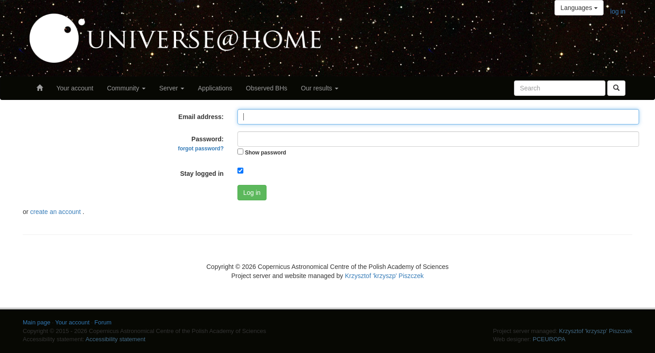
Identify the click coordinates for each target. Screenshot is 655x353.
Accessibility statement (116, 339)
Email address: (201, 116)
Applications (215, 88)
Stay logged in (202, 173)
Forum (103, 322)
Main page (36, 322)
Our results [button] (319, 88)
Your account (74, 88)
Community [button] (126, 88)
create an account (56, 211)
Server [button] (171, 88)
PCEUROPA (549, 339)
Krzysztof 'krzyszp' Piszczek (384, 275)
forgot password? (200, 148)
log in (617, 11)
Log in (252, 192)
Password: (200, 143)
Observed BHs (266, 88)
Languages (578, 7)
